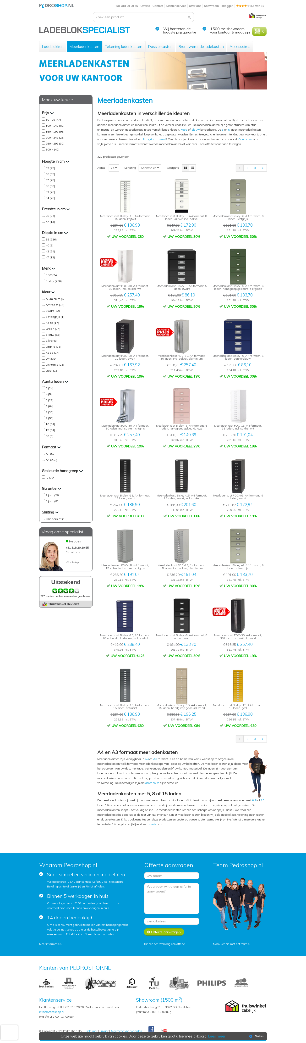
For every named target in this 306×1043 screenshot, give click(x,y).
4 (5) (49, 394)
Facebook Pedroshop (151, 1029)
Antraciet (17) (55, 305)
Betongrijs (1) (55, 316)
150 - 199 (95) (55, 131)
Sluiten (255, 1036)
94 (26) (50, 198)
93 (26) (50, 192)
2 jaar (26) (53, 495)
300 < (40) (52, 149)
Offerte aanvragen (164, 932)
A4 (147, 759)
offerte (152, 824)
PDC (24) (52, 275)
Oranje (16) (53, 346)
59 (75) (50, 168)
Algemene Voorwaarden (126, 1031)
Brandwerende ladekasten (201, 46)
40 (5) (49, 245)
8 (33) (49, 412)
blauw (195, 129)
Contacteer (245, 139)
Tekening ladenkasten (123, 46)
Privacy (104, 1031)
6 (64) (49, 406)
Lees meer (216, 1036)
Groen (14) (53, 328)
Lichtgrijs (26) (55, 364)
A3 (155, 759)
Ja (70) (50, 477)
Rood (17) (52, 352)
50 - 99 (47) (53, 119)
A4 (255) (51, 460)
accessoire (152, 783)
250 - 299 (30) (55, 143)
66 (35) (50, 174)
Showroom (211, 6)
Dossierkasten (160, 46)
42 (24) (50, 251)
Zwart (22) (53, 310)
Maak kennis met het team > (231, 944)
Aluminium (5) (55, 299)
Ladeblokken (53, 46)
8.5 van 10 (250, 6)
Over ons (195, 6)
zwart (162, 139)
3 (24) (49, 388)
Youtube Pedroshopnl (164, 1031)
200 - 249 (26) (55, 137)
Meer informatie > (50, 944)
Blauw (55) (53, 334)
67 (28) (50, 180)
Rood (183, 129)
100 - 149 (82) (55, 125)
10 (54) (50, 424)
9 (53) (49, 418)
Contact (158, 6)
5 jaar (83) (53, 501)
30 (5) (49, 436)
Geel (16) (52, 370)
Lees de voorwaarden (100, 934)
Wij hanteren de (177, 28)
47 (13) (50, 221)
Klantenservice (176, 6)
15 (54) (50, 430)
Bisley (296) (54, 281)
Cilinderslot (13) (56, 519)
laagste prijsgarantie (179, 32)
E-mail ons (73, 552)
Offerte (145, 6)
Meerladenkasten (84, 46)
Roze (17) (52, 322)
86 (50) (50, 186)
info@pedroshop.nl (51, 1012)
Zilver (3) (52, 340)
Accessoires (240, 46)
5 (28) (49, 400)
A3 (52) (50, 454)
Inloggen (227, 6)
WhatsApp (73, 562)
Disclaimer (90, 1031)
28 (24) (50, 216)
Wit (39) (51, 358)
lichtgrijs (148, 139)
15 (262, 800)
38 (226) (51, 239)
